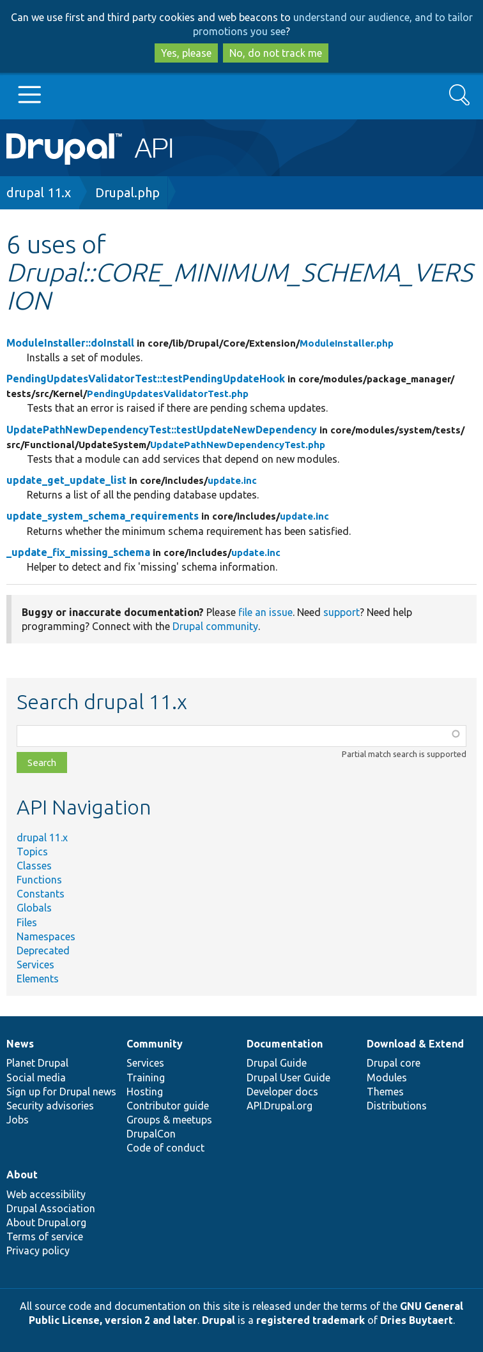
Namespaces (46, 936)
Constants (41, 893)
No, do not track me (275, 53)
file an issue (265, 612)
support (341, 612)
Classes (34, 865)
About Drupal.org (46, 1222)
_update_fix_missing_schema (78, 552)
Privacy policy (38, 1250)
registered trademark (310, 1320)
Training (145, 1077)
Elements (38, 978)
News (20, 1043)
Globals (34, 907)
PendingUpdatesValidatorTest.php (168, 393)
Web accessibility (46, 1194)
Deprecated (43, 950)
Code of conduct (165, 1147)
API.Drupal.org (279, 1105)
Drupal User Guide (288, 1077)
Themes (385, 1091)
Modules (387, 1077)
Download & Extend (415, 1043)
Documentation (285, 1043)
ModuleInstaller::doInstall (70, 343)
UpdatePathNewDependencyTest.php (237, 444)
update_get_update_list (66, 480)
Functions (39, 879)
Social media (36, 1077)
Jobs (17, 1119)
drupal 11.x (38, 192)
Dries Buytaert (416, 1320)
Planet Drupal (37, 1063)
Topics (32, 851)
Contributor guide (167, 1105)
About (22, 1174)
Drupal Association (50, 1208)
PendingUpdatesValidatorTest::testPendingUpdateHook (145, 378)
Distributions (397, 1105)
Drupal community (215, 626)
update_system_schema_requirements (102, 516)
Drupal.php (127, 192)
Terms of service (44, 1236)
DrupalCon (151, 1133)
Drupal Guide (277, 1063)
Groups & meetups (169, 1119)
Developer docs (282, 1091)
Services (35, 964)
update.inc (232, 480)
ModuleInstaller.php (347, 343)
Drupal (218, 1320)
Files (27, 922)
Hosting (144, 1091)
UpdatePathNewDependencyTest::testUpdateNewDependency (161, 429)
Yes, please (186, 53)
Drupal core (393, 1063)
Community (154, 1043)
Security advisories (50, 1105)
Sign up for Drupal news (61, 1091)
